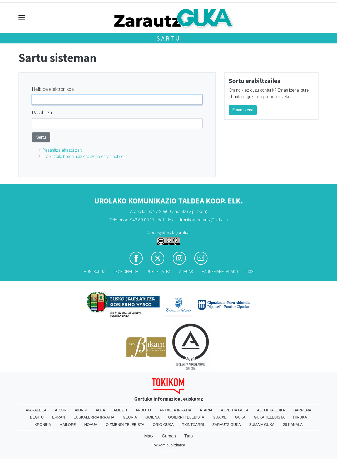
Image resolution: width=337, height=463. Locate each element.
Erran (58, 417)
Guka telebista (269, 417)
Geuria (130, 417)
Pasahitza (42, 112)
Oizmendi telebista (125, 424)
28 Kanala (293, 424)
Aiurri (81, 410)
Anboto (143, 410)
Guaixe (220, 417)
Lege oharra (126, 272)
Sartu (168, 38)
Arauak (186, 272)
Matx (148, 436)
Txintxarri (193, 424)
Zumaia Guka (262, 424)
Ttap (188, 436)
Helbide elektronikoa (53, 89)
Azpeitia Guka (235, 410)
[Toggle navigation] (21, 17)
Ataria (206, 410)
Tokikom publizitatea (168, 445)
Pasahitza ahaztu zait (62, 150)
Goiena (152, 417)
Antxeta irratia (175, 410)
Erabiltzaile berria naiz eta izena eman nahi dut (84, 156)
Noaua (90, 424)
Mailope (68, 424)
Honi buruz (94, 272)
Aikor (60, 410)
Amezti (120, 410)
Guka (240, 417)
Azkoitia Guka (271, 410)
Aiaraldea (36, 410)
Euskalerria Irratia (93, 417)
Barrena (302, 410)
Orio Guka (163, 424)
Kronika (42, 424)
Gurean (169, 436)
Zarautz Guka (226, 424)
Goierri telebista (186, 417)
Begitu (37, 417)
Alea (100, 410)
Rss (250, 272)
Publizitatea (159, 272)
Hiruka (300, 417)
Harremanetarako (220, 272)
